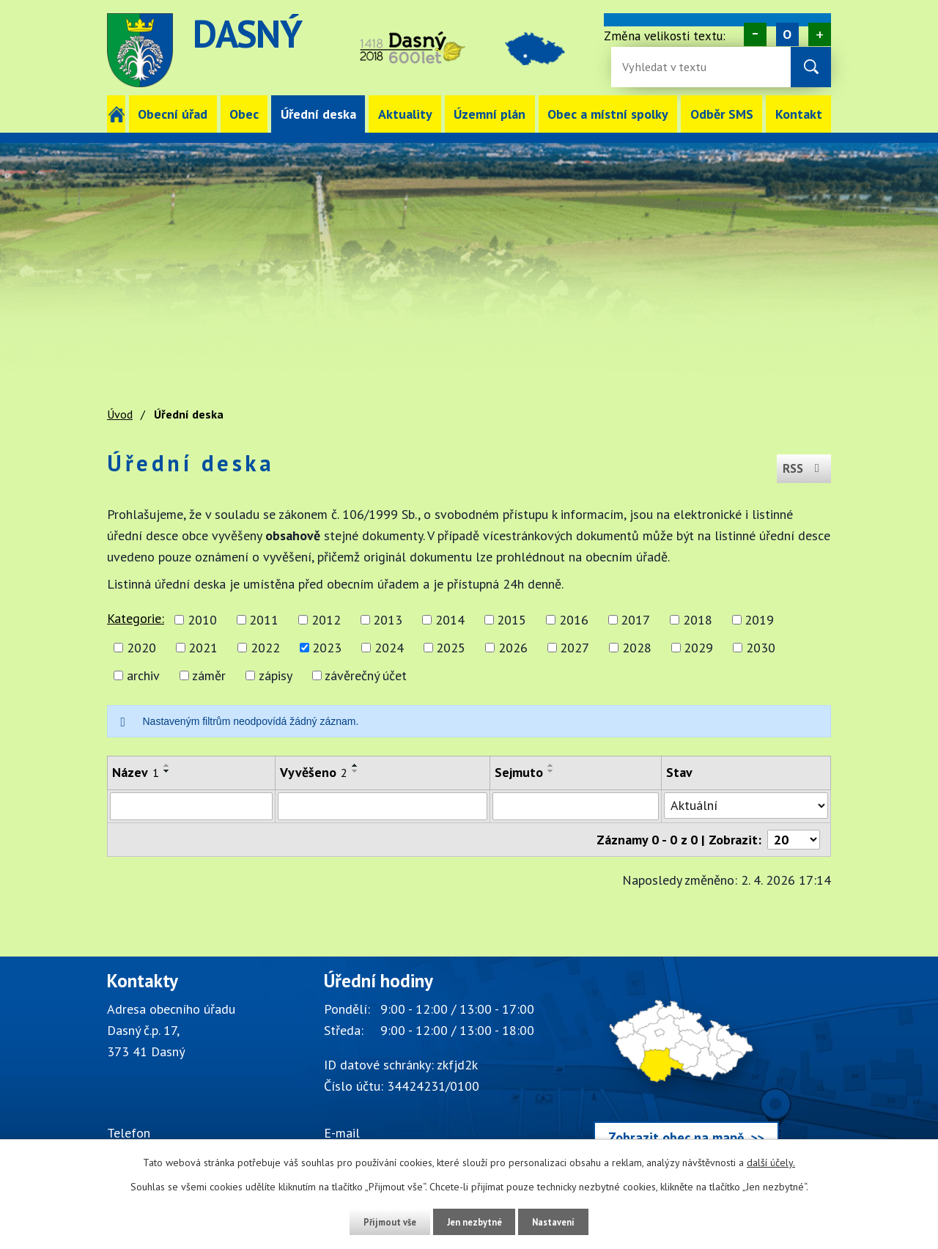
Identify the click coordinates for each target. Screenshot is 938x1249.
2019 (759, 619)
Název (135, 772)
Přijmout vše (379, 1221)
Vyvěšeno (313, 772)
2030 (760, 647)
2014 (450, 619)
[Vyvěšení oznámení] (382, 806)
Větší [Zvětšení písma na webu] (819, 34)
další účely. (771, 1163)
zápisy (275, 675)
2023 (326, 647)
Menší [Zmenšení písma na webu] (755, 34)
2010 (202, 619)
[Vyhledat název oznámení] (191, 806)
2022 (265, 647)
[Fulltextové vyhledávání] (669, 67)
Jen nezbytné (474, 1221)
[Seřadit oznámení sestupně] (167, 771)
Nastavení (563, 1221)
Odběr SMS (721, 114)
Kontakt (798, 114)
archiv (143, 675)
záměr (209, 675)
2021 (203, 647)
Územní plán (489, 114)
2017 (635, 619)
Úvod (116, 114)
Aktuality (405, 114)
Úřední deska (318, 114)
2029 (698, 647)
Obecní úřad (172, 114)
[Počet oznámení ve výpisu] (793, 840)
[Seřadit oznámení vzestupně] (167, 765)
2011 (263, 619)
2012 (326, 619)
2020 (141, 647)
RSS (801, 462)
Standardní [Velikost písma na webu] (787, 34)
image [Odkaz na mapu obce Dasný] (551, 50)
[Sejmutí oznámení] (575, 806)
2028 (636, 647)
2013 (387, 619)
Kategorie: (135, 618)
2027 (574, 647)
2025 (450, 647)
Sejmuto (519, 772)
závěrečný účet (366, 675)
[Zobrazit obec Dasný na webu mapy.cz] (686, 1067)
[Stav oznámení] (746, 805)
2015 (511, 619)
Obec (244, 114)
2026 (513, 647)
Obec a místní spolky (607, 114)
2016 (573, 619)
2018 (697, 619)
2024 (389, 647)
